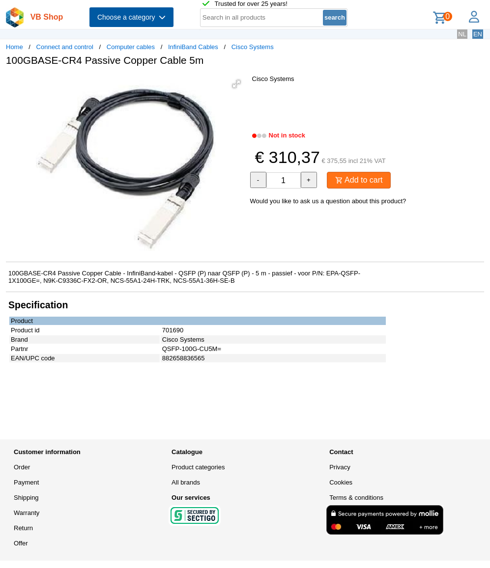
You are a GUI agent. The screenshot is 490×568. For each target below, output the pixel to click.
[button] (236, 84)
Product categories (198, 467)
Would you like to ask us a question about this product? (328, 201)
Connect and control (64, 47)
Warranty (26, 512)
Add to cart (359, 180)
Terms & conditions (356, 497)
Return (23, 528)
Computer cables (131, 47)
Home (14, 47)
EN (477, 34)
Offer (21, 543)
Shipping (26, 497)
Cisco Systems (252, 47)
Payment (26, 482)
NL (462, 34)
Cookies (340, 482)
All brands (186, 482)
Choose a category (131, 17)
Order (22, 467)
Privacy (339, 467)
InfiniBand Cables (193, 47)
